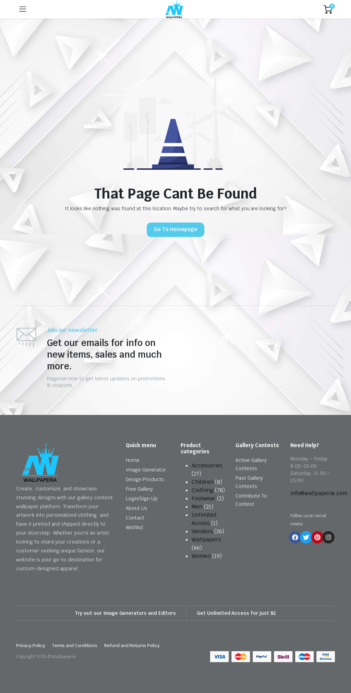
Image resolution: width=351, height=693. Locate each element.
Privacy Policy (30, 645)
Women (201, 556)
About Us (136, 508)
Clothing (203, 490)
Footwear (204, 498)
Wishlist (134, 527)
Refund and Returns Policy (132, 645)
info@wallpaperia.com (318, 493)
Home (133, 460)
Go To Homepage (175, 229)
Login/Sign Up (142, 498)
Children (203, 482)
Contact (135, 518)
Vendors (202, 531)
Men (197, 506)
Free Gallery (139, 489)
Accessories (207, 465)
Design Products (145, 479)
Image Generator (146, 470)
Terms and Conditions (74, 645)
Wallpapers (206, 539)
